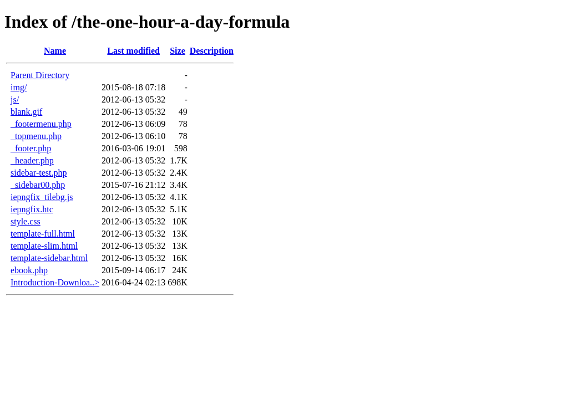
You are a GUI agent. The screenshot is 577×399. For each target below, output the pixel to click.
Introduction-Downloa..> (55, 282)
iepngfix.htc (32, 209)
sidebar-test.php (39, 172)
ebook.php (29, 270)
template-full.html (43, 233)
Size (177, 50)
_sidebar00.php (38, 185)
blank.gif (26, 111)
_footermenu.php (41, 124)
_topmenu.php (36, 136)
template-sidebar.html (49, 258)
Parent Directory (40, 75)
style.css (26, 221)
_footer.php (31, 148)
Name (55, 50)
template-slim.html (44, 245)
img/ (19, 87)
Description (212, 50)
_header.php (32, 160)
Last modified (133, 50)
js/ (15, 99)
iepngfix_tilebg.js (42, 197)
